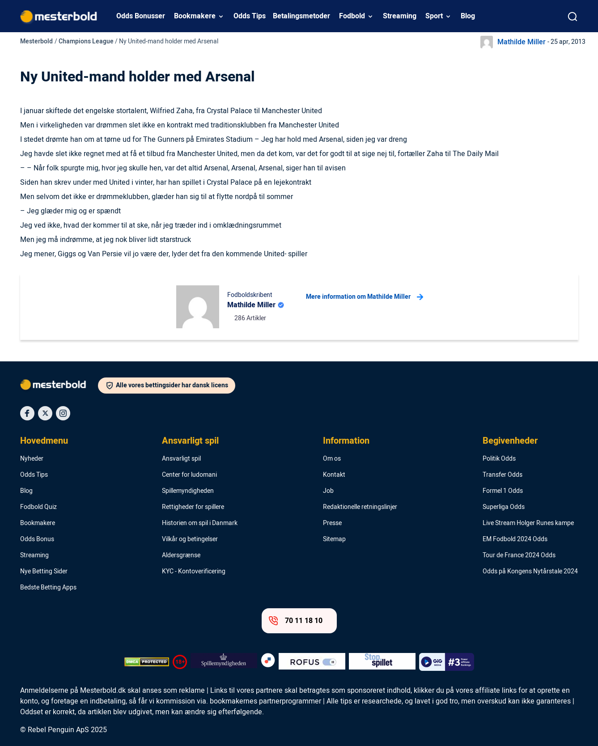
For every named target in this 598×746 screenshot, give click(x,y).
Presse (332, 523)
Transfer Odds (502, 474)
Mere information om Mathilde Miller (364, 297)
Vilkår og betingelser (190, 539)
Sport (434, 16)
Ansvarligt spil (190, 441)
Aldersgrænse (181, 555)
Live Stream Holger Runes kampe (528, 523)
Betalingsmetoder (301, 16)
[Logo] (59, 386)
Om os (332, 458)
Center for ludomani (189, 474)
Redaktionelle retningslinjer (360, 507)
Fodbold (352, 16)
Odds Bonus (37, 539)
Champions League (86, 41)
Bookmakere (195, 16)
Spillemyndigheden (188, 491)
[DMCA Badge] (146, 662)
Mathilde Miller (521, 42)
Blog (468, 16)
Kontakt (334, 474)
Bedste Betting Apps (48, 587)
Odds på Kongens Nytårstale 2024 (530, 571)
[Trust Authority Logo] (224, 662)
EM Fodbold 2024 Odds (515, 539)
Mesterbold (36, 41)
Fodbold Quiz (38, 507)
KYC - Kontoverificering (193, 571)
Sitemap (334, 539)
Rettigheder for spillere (193, 507)
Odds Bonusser (140, 16)
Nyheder (31, 458)
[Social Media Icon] (27, 413)
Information (346, 441)
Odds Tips (249, 16)
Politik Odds (499, 458)
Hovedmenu (44, 441)
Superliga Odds (504, 507)
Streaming (399, 16)
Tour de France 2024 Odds (519, 555)
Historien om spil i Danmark (200, 523)
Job (328, 491)
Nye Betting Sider (44, 571)
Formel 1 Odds (503, 491)
